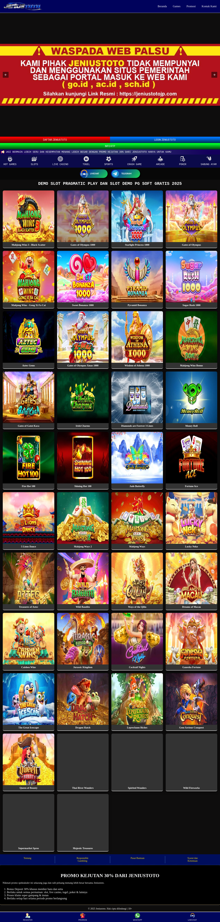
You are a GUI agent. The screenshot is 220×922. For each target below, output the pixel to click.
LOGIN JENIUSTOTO (165, 139)
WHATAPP (137, 917)
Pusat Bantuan (138, 859)
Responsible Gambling (82, 860)
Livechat (89, 173)
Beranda (162, 6)
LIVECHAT (192, 917)
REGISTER (27, 917)
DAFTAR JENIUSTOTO (55, 139)
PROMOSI (82, 917)
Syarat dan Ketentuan (193, 860)
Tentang (27, 859)
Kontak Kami (209, 6)
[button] (6, 75)
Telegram (121, 173)
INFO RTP (110, 146)
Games (176, 6)
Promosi (191, 6)
